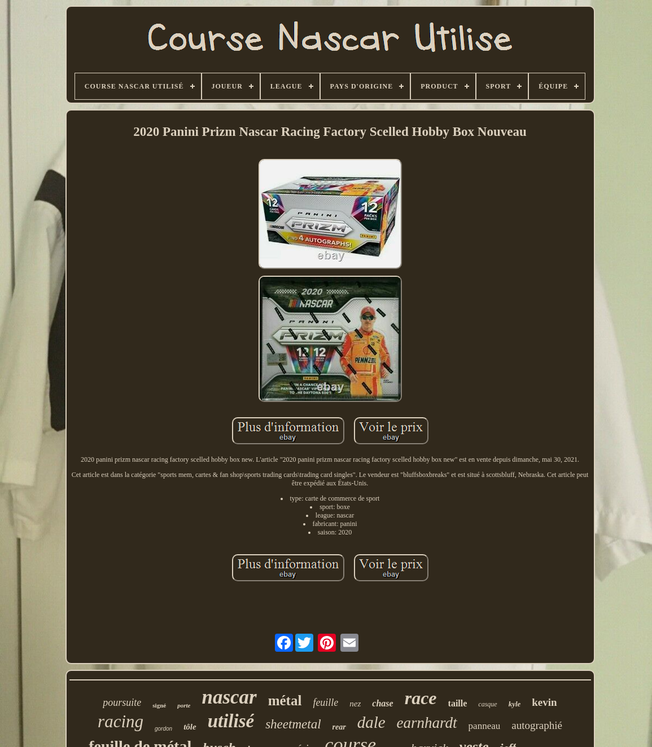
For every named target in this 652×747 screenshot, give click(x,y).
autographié (536, 725)
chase (382, 703)
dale (371, 722)
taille (457, 703)
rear (339, 727)
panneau (485, 726)
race (421, 698)
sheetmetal (293, 724)
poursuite (122, 702)
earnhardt (427, 722)
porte (183, 705)
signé (159, 705)
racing (120, 721)
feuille (325, 702)
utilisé (231, 721)
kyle (515, 704)
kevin (544, 702)
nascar (229, 697)
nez (355, 703)
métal (285, 700)
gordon (163, 729)
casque (487, 704)
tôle (189, 726)
